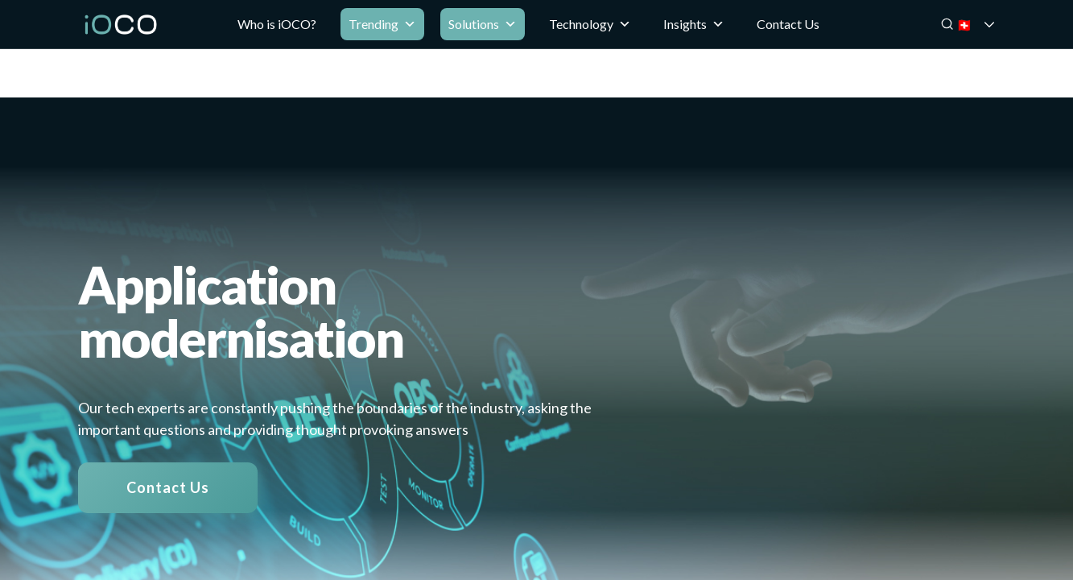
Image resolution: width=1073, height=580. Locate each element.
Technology (590, 24)
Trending (382, 24)
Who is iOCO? (276, 23)
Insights (693, 24)
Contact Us (788, 23)
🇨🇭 (986, 24)
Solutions (482, 24)
